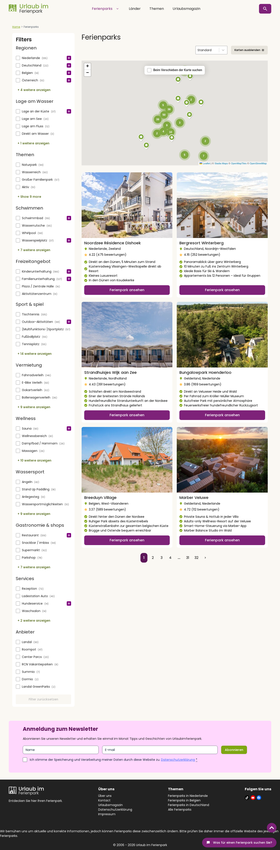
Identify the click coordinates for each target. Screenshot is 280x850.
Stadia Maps (221, 163)
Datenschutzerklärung (178, 759)
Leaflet (205, 163)
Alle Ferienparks (179, 809)
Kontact (104, 800)
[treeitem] (43, 58)
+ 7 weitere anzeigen (34, 250)
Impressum (107, 814)
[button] (43, 58)
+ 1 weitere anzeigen (33, 143)
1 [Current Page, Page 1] (144, 557)
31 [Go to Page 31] (187, 557)
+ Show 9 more (29, 196)
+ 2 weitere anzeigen (34, 620)
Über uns (105, 796)
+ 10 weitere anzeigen (34, 460)
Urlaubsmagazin (186, 8)
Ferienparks (106, 8)
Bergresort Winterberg (201, 243)
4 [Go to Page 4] (170, 557)
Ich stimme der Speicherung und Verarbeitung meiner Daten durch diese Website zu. (113, 759)
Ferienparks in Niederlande (188, 796)
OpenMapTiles (239, 163)
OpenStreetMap (258, 163)
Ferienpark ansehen (127, 289)
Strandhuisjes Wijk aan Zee (110, 372)
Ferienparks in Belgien (184, 800)
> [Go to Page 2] (205, 557)
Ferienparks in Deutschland (188, 805)
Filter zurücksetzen (43, 699)
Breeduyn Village (100, 497)
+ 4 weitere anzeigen (34, 90)
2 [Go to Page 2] (153, 557)
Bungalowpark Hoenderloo (205, 372)
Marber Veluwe (193, 497)
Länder (135, 8)
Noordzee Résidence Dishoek (112, 243)
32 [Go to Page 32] (196, 557)
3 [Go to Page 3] (162, 557)
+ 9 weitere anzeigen (34, 407)
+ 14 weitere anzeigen (35, 354)
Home (16, 27)
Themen (156, 8)
